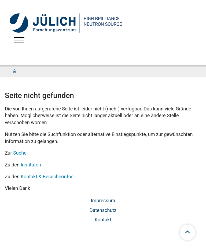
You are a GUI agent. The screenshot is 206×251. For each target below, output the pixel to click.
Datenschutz (103, 210)
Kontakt (103, 219)
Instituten (31, 165)
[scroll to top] (187, 232)
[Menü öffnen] (19, 41)
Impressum (103, 200)
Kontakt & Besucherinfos (47, 176)
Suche (20, 153)
